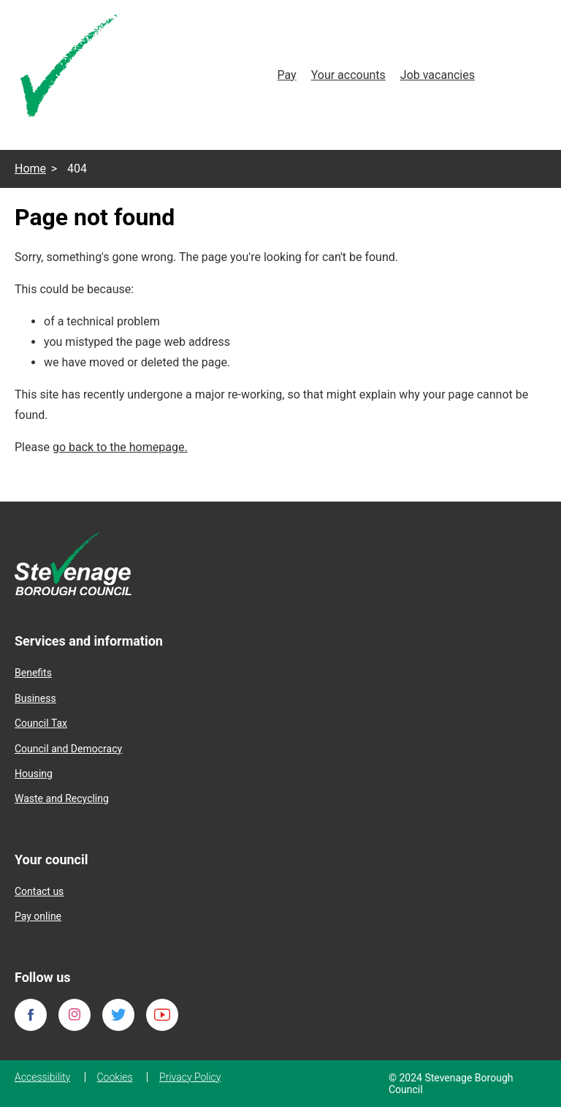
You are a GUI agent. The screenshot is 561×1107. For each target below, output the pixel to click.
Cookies (115, 1077)
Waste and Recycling (62, 798)
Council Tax (41, 723)
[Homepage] (71, 68)
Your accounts (348, 75)
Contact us (39, 891)
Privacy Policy (190, 1077)
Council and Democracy (68, 749)
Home (30, 168)
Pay (286, 75)
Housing (34, 773)
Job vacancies (437, 75)
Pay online (38, 916)
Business (35, 698)
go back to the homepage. (120, 447)
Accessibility (42, 1077)
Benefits (33, 673)
